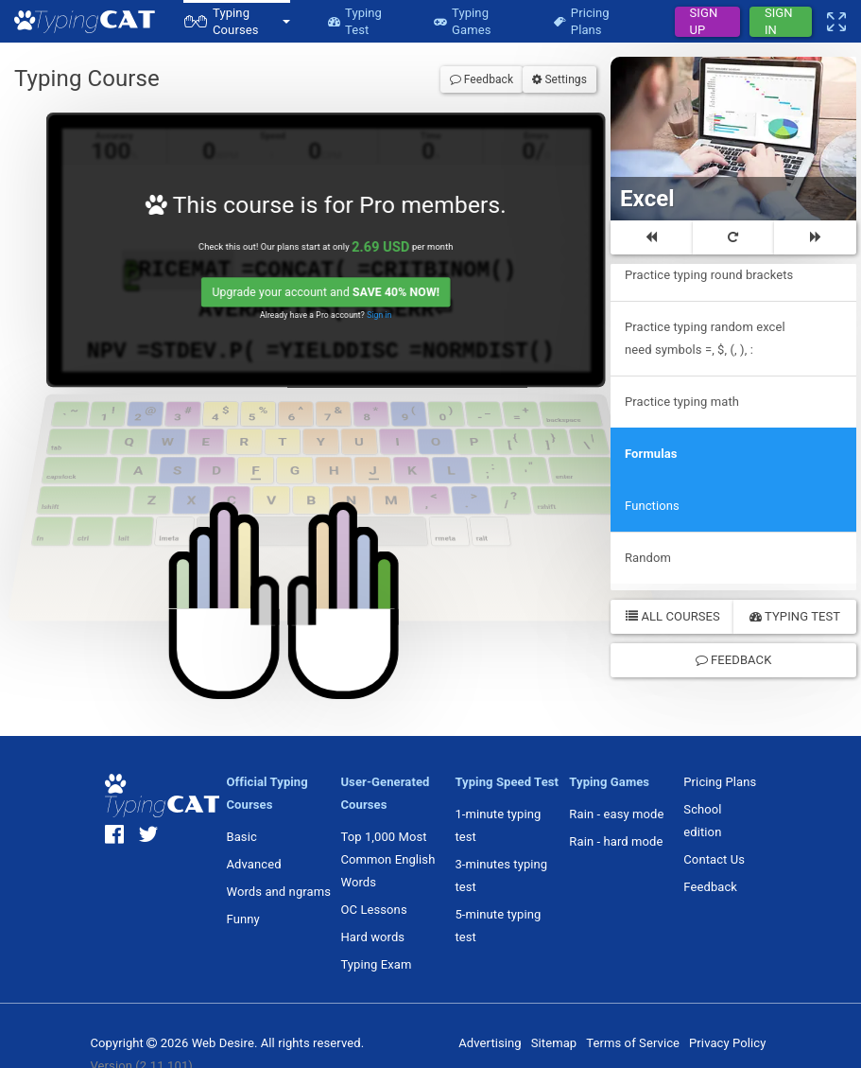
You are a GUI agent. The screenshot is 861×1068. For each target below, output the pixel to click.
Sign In (779, 22)
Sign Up (704, 22)
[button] (236, 21)
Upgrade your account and (330, 296)
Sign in (385, 319)
